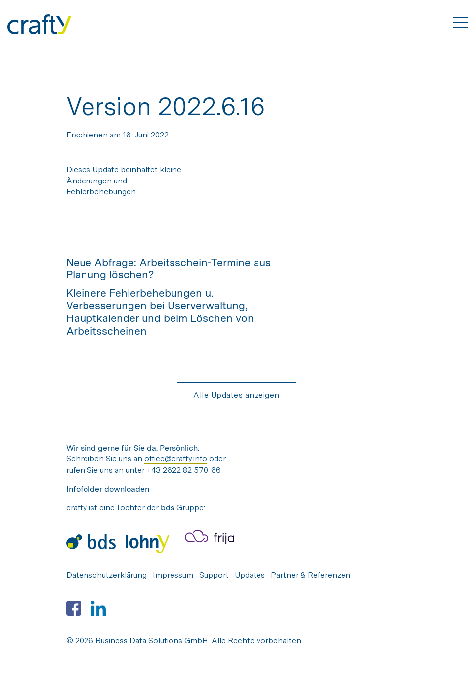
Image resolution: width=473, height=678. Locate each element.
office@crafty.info (175, 458)
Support (214, 575)
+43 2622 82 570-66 (184, 470)
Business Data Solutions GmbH (151, 640)
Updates (250, 575)
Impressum (173, 575)
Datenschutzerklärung (106, 575)
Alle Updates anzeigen (236, 395)
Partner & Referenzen (310, 575)
